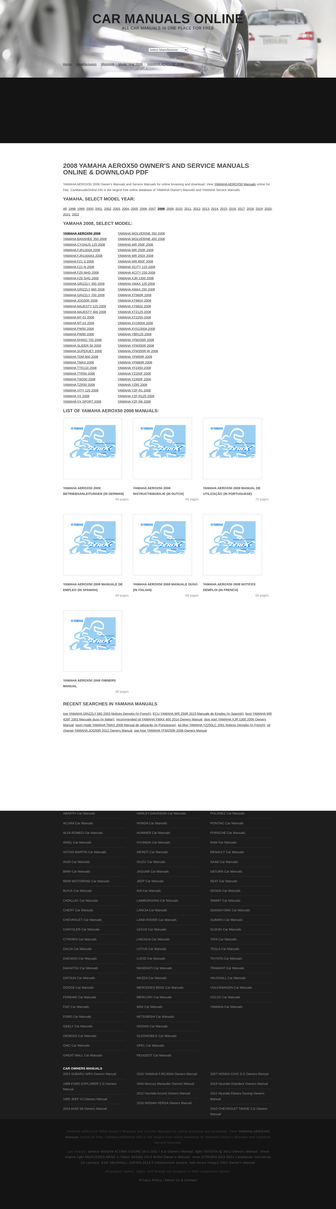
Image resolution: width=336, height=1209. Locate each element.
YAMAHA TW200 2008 (79, 379)
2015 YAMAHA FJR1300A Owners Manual (167, 1102)
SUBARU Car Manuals (226, 939)
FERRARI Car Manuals (79, 1016)
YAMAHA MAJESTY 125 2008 (84, 306)
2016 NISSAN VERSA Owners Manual (164, 1131)
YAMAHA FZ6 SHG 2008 (81, 278)
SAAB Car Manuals (224, 881)
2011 (188, 208)
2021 (66, 214)
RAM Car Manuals (223, 861)
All (65, 208)
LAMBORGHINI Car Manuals (157, 920)
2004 (125, 208)
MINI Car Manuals (149, 1026)
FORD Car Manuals (77, 1036)
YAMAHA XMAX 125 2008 (136, 283)
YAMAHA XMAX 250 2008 (136, 289)
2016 (232, 208)
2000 (89, 208)
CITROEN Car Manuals (80, 958)
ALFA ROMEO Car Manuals (83, 852)
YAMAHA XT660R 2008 (134, 295)
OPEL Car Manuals (150, 1064)
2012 (196, 208)
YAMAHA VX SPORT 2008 (82, 401)
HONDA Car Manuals (152, 842)
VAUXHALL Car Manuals (228, 997)
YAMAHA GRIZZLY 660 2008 (84, 289)
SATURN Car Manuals (226, 890)
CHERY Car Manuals (78, 929)
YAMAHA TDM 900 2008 (80, 356)
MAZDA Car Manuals (152, 997)
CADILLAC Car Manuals (80, 920)
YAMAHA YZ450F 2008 (134, 379)
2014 (214, 208)
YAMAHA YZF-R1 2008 (134, 390)
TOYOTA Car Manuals (226, 977)
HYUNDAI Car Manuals (153, 861)
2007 (152, 208)
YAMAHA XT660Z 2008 (134, 306)
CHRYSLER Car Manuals (81, 948)
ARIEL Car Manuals (77, 861)
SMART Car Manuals (225, 920)
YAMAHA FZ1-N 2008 (78, 267)
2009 (170, 208)
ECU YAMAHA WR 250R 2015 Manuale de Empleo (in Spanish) (198, 713)
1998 (72, 208)
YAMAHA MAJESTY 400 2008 (84, 312)
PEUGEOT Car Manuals (154, 1074)
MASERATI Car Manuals (154, 987)
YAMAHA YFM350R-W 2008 (138, 351)
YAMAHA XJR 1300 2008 (136, 278)
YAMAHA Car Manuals (226, 1026)
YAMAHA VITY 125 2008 (81, 390)
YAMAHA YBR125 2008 (134, 334)
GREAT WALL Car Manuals (82, 1074)
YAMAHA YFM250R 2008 (136, 340)
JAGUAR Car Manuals (153, 890)
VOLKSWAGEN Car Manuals (231, 1007)
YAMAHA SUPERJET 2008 (82, 351)
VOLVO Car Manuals (225, 1016)
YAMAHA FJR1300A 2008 (81, 250)
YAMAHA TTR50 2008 (79, 373)
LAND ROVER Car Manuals (156, 939)
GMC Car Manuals (76, 1064)
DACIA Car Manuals (77, 968)
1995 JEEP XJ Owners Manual (85, 1127)
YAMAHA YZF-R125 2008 (136, 396)
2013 (205, 208)
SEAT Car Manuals (223, 900)
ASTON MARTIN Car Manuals (84, 871)
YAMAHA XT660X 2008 (134, 300)
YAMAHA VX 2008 (76, 396)
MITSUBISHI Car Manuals (155, 1036)
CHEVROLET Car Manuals (82, 939)
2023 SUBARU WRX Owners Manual (89, 1102)
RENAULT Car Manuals (227, 871)
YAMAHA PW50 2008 (78, 329)
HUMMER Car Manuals (153, 852)
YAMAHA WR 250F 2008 (135, 244)
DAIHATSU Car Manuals (80, 987)
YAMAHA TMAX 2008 (78, 362)
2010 (179, 208)
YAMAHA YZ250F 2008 (134, 373)
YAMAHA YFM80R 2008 (135, 362)
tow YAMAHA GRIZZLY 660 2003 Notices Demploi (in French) (107, 713)
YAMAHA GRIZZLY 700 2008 (84, 295)
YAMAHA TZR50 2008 (79, 384)
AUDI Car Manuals (76, 881)
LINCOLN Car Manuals (153, 958)
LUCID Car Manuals (151, 977)
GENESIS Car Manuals (79, 1055)
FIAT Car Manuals (76, 1026)
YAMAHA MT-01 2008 (78, 317)
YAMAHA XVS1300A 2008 (136, 329)
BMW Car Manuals (76, 890)
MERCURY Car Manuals (154, 1016)
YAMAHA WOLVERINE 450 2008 (141, 239)
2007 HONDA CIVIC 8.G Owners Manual (239, 1102)
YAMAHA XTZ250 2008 (134, 317)
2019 (259, 208)
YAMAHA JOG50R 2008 (80, 300)
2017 (241, 208)
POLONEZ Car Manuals (227, 832)
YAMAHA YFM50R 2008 (135, 356)
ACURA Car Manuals (78, 842)
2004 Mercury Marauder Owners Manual (165, 1112)
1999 (81, 208)
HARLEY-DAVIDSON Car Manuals (161, 832)
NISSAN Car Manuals (152, 1045)
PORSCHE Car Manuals (227, 852)
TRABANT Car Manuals (227, 987)
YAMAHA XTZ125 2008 (134, 312)
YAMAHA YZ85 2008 (132, 384)
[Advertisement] (168, 110)
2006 (143, 208)
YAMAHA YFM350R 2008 (136, 345)
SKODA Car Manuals (225, 910)
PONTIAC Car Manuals (227, 842)
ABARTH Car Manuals (79, 832)
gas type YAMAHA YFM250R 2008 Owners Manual (170, 730)
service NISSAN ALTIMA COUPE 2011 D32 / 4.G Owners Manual (140, 1199)
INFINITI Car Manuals (152, 871)
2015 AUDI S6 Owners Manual (85, 1137)
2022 (75, 214)
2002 (107, 208)
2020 (268, 208)
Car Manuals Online (168, 19)
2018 (250, 208)
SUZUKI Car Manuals (225, 948)
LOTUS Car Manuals (151, 968)
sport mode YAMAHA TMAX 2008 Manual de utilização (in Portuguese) (125, 725)
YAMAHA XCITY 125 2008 (136, 267)
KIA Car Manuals (149, 910)
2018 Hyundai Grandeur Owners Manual (239, 1112)
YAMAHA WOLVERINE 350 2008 (141, 233)
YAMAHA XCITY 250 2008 (136, 272)
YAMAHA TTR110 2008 (80, 368)
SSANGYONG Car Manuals (230, 929)
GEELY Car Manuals (78, 1045)
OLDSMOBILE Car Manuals (156, 1055)
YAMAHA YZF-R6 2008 (134, 401)
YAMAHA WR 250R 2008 (135, 250)
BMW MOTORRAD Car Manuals (86, 900)
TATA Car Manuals (223, 958)
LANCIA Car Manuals (152, 929)
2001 (98, 208)
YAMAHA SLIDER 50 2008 (82, 345)
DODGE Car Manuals (78, 1007)
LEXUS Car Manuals (151, 948)
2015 (223, 208)
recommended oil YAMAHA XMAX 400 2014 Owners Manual (159, 719)
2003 (116, 208)
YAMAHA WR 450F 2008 (135, 261)
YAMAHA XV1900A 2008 (135, 323)
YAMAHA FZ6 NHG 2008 (81, 272)
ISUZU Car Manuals (151, 881)
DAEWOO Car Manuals (80, 977)
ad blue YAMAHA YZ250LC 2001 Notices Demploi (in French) (221, 725)
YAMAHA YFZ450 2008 (134, 368)
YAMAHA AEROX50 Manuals (235, 184)
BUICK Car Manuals (77, 910)
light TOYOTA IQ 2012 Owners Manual (226, 1199)
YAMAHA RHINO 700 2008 (82, 340)
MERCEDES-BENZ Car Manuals (160, 1007)
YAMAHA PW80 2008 (78, 334)
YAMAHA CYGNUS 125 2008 (84, 244)
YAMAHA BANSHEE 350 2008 (85, 239)
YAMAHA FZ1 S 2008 (78, 261)
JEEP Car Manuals (150, 900)
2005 (134, 208)
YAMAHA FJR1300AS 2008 (83, 255)
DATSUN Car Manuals (79, 997)
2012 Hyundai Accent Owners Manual (163, 1121)
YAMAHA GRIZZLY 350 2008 (84, 283)
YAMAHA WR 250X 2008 (135, 255)
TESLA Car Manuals (224, 968)
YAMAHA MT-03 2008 (78, 323)
